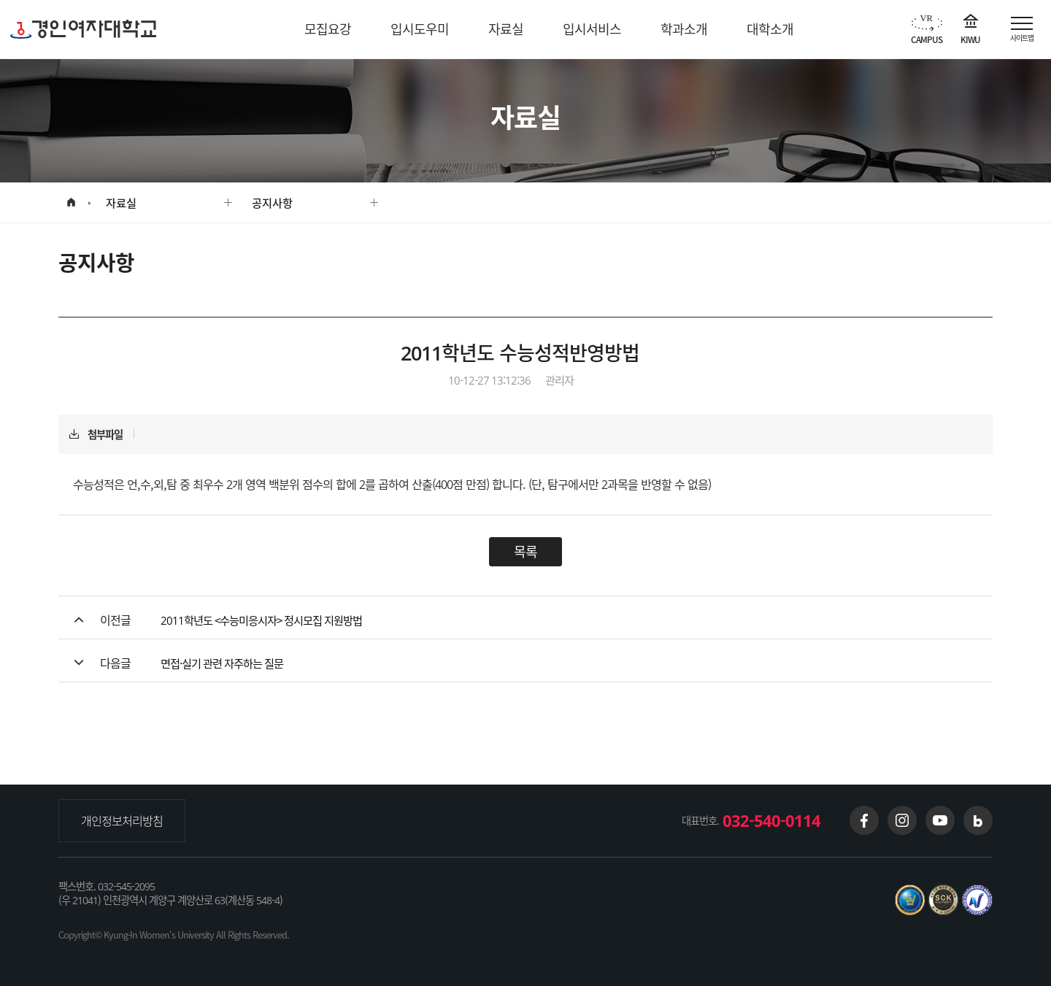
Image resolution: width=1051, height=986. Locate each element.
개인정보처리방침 (122, 820)
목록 (525, 551)
